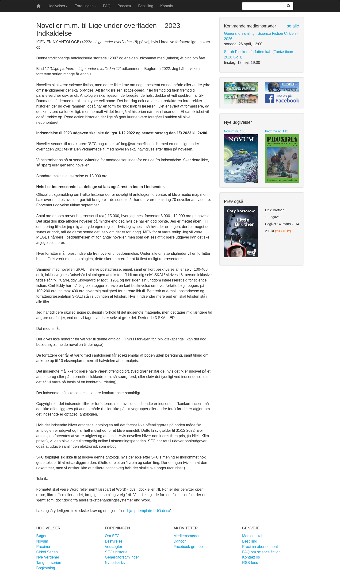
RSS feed (250, 563)
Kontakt (166, 6)
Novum (42, 541)
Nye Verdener (47, 557)
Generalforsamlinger (122, 557)
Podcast (124, 6)
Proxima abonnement (260, 547)
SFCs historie (116, 552)
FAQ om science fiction (261, 552)
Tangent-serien (48, 563)
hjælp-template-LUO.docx (148, 511)
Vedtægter (113, 547)
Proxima (43, 547)
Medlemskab (253, 536)
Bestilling (145, 6)
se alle (293, 26)
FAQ (107, 6)
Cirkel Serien (47, 552)
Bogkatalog (45, 568)
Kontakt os (251, 557)
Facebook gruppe (188, 547)
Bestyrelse (113, 541)
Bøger (41, 536)
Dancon (180, 541)
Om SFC (112, 536)
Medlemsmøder (187, 536)
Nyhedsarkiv (115, 563)
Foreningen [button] (85, 6)
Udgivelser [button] (58, 6)
